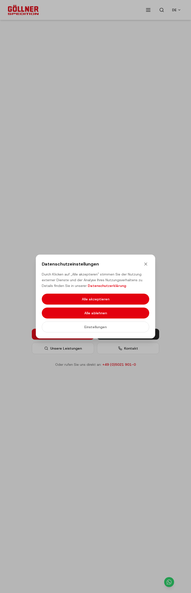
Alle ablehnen (95, 313)
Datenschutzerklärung (107, 285)
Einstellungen (95, 327)
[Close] (145, 264)
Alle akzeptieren (95, 299)
